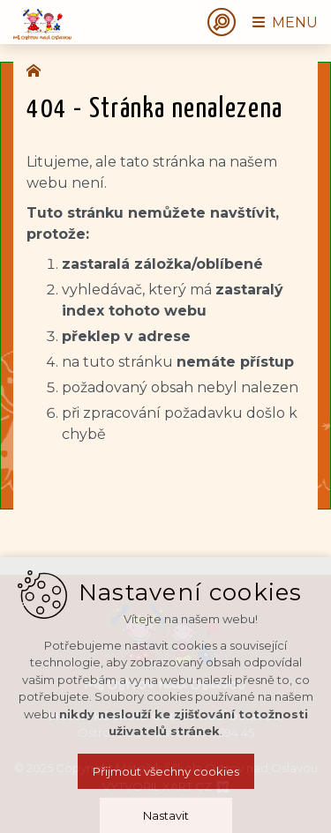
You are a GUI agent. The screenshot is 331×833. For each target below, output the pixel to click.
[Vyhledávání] (221, 22)
